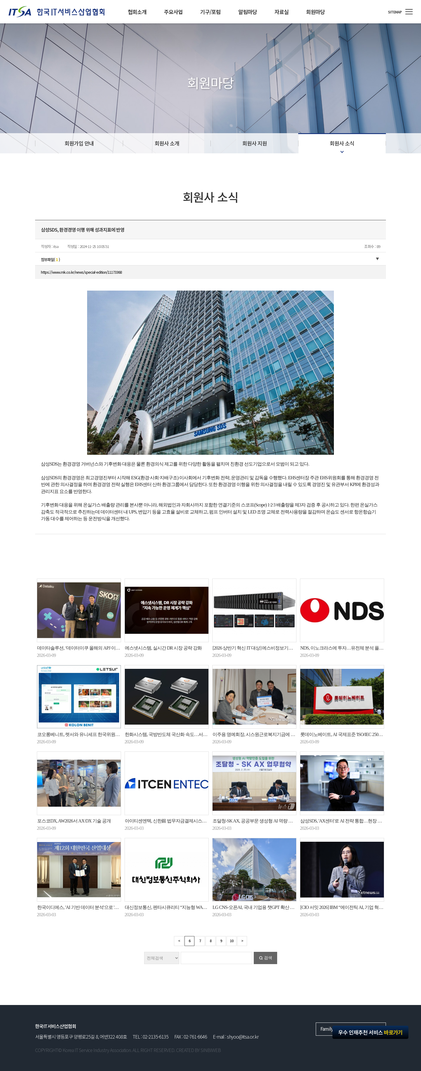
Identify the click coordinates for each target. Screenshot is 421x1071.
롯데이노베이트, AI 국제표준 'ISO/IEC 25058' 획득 (346, 734)
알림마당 (247, 11)
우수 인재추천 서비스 (370, 1032)
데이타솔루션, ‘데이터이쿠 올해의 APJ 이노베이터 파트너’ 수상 (97, 647)
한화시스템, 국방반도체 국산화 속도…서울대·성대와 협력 (180, 734)
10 (231, 940)
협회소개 (137, 11)
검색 (268, 958)
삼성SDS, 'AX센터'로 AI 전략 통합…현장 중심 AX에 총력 (353, 820)
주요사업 (173, 11)
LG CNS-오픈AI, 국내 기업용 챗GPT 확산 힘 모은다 (260, 907)
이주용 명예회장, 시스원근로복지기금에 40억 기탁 (261, 734)
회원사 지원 (254, 143)
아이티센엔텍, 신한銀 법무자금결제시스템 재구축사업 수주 (182, 820)
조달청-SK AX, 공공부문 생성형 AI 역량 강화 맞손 (260, 820)
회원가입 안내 (79, 143)
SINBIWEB (211, 1049)
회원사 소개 (167, 143)
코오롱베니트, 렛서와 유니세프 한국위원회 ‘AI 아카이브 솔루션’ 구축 (103, 734)
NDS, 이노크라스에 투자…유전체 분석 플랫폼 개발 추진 (353, 647)
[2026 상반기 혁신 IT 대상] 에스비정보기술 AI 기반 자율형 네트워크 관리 (281, 647)
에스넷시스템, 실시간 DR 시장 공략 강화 (163, 647)
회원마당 (315, 11)
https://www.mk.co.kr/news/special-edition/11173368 (81, 272)
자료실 (282, 11)
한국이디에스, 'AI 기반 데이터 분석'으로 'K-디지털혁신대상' (93, 907)
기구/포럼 (210, 11)
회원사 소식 (342, 143)
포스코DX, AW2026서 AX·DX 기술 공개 (74, 820)
